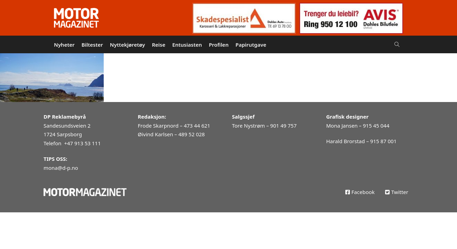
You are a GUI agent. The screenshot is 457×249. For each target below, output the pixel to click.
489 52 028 (191, 134)
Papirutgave (250, 44)
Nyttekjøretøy (127, 44)
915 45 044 (376, 125)
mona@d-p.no (61, 167)
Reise (158, 44)
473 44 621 (197, 125)
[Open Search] (397, 44)
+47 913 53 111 (82, 143)
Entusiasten (187, 44)
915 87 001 (383, 141)
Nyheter (64, 44)
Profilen (218, 44)
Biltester (92, 44)
